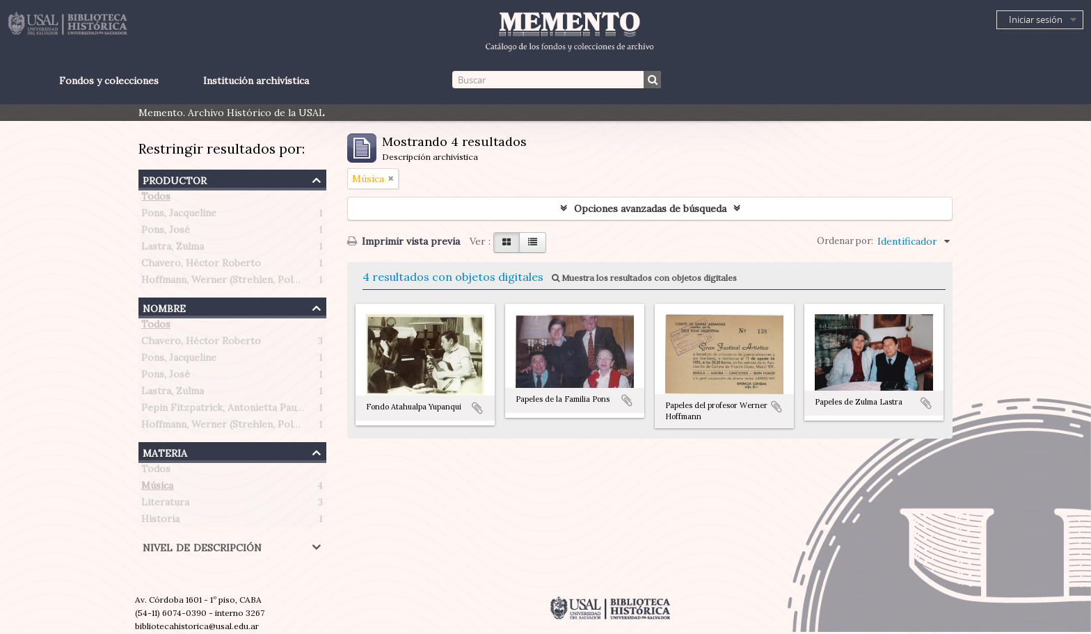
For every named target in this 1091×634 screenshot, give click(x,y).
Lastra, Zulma (172, 249)
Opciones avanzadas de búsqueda (650, 208)
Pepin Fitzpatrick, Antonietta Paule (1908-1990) (251, 410)
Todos (155, 199)
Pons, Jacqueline (178, 215)
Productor (175, 179)
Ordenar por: (845, 241)
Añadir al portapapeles (477, 408)
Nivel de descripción (202, 546)
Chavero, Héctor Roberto (201, 265)
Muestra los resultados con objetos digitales (644, 278)
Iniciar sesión (1035, 19)
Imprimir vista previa (403, 241)
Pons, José (165, 232)
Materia (165, 451)
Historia (160, 521)
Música (157, 488)
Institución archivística (256, 80)
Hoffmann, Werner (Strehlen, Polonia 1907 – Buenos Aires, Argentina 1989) (313, 282)
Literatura (165, 504)
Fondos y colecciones (109, 80)
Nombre (164, 307)
